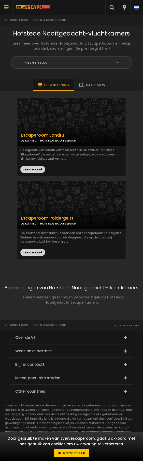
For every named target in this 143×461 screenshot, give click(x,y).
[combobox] (124, 7)
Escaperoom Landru (42, 135)
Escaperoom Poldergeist (47, 218)
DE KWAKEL (28, 140)
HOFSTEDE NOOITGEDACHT (59, 140)
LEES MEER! (32, 169)
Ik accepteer (72, 453)
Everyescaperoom (16, 20)
